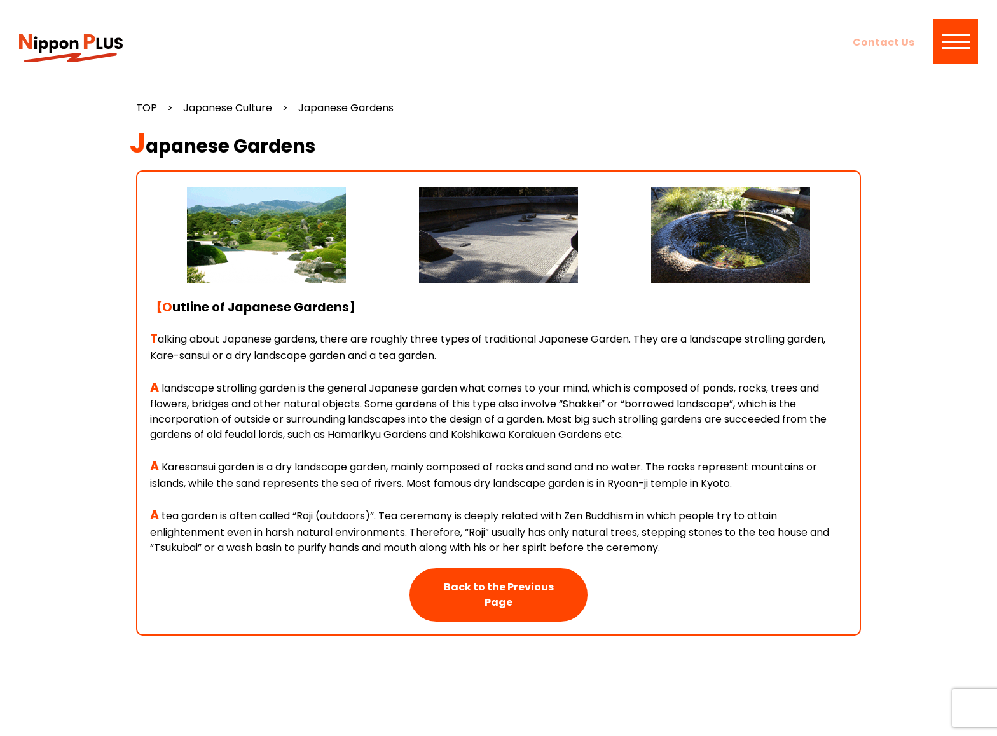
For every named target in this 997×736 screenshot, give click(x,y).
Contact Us (883, 42)
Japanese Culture (227, 107)
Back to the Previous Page (499, 595)
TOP (146, 107)
